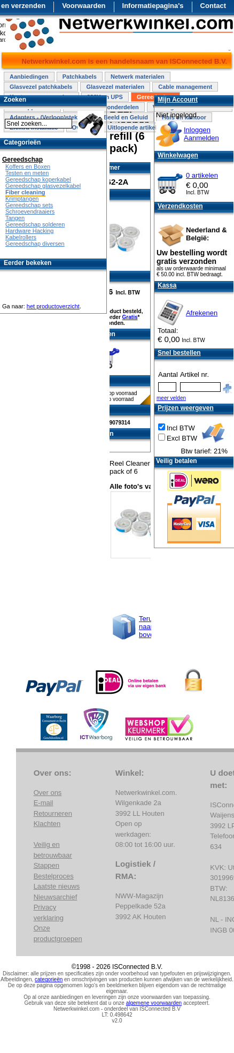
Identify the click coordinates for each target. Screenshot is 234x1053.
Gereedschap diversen (35, 243)
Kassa (167, 285)
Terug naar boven (148, 627)
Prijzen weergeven (186, 408)
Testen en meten (27, 173)
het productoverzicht (53, 306)
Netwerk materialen (138, 76)
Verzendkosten (180, 206)
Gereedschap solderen (35, 224)
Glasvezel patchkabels (41, 87)
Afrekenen (201, 313)
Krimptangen (21, 198)
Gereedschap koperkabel (38, 179)
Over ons (48, 793)
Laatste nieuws (57, 886)
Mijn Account (178, 99)
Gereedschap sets (29, 205)
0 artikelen (202, 175)
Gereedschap (22, 159)
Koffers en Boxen (27, 166)
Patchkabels (80, 76)
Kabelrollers (20, 237)
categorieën (49, 979)
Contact (213, 6)
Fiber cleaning (25, 192)
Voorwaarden (83, 6)
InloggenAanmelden (201, 134)
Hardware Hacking (29, 231)
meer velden (171, 398)
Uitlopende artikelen (135, 127)
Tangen (15, 218)
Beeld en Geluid (126, 117)
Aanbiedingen (29, 76)
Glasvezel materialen (115, 87)
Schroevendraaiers (29, 211)
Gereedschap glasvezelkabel (43, 186)
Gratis (130, 317)
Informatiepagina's (153, 6)
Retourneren (53, 813)
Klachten (47, 824)
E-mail (43, 803)
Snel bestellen (179, 353)
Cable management (185, 87)
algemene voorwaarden (154, 1003)
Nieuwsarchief (55, 897)
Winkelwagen (178, 155)
